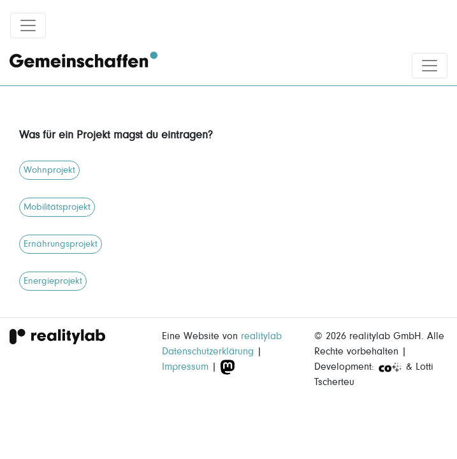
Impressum (185, 366)
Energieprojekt (53, 281)
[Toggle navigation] (28, 25)
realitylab (261, 336)
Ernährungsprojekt (61, 244)
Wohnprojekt (49, 170)
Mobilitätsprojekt (57, 207)
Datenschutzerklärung (208, 351)
